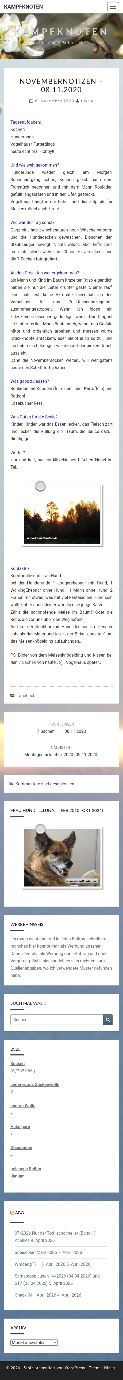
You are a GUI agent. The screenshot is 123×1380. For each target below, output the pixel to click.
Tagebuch (26, 695)
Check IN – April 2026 (35, 1295)
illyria (87, 100)
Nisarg (110, 1368)
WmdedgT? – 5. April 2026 (40, 1264)
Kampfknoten (23, 6)
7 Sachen (27, 662)
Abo (19, 1212)
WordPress (75, 1368)
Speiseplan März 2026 (36, 1252)
